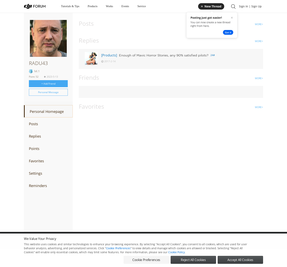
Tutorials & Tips (70, 6)
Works (109, 6)
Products (92, 6)
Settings (35, 173)
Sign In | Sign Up (250, 6)
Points (34, 148)
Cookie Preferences (118, 251)
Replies (35, 136)
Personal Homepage (47, 111)
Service (141, 6)
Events (125, 6)
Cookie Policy (176, 255)
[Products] (109, 55)
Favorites (36, 161)
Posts (33, 123)
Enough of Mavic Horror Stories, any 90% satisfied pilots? (163, 55)
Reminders (38, 185)
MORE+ (259, 24)
